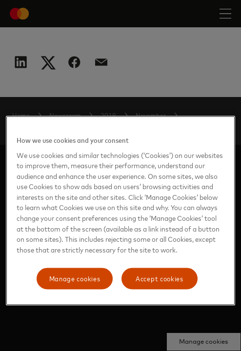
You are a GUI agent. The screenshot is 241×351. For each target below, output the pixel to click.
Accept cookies (159, 278)
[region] (120, 210)
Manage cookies (74, 278)
